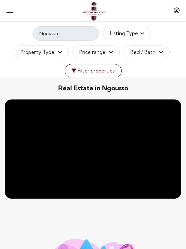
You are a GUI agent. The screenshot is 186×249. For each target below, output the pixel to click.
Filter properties (93, 71)
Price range (96, 52)
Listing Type (127, 33)
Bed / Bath (146, 52)
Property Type (41, 52)
